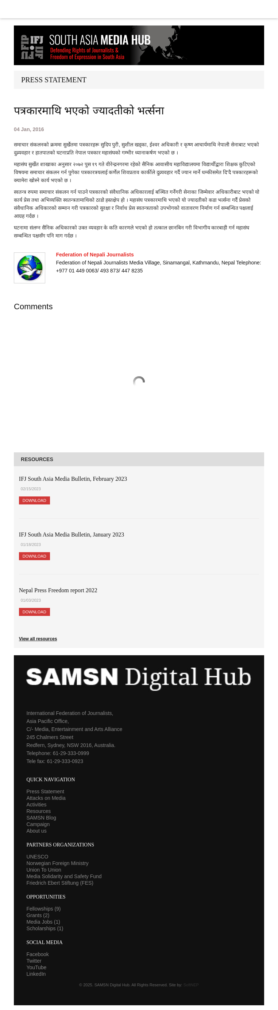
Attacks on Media (45, 798)
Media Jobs (43, 921)
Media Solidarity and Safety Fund (63, 876)
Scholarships (44, 928)
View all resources (38, 638)
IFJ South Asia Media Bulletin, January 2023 (71, 534)
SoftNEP (191, 985)
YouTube (36, 967)
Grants (37, 915)
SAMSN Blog (41, 817)
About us (36, 830)
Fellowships (43, 908)
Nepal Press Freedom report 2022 (58, 590)
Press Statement (45, 791)
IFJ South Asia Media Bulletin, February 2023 (73, 479)
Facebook (37, 954)
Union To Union (43, 869)
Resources (38, 811)
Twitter (33, 960)
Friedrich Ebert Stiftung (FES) (59, 882)
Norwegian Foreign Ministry (57, 863)
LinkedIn (36, 973)
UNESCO (37, 856)
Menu (139, 9)
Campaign (38, 824)
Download (34, 500)
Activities (36, 804)
